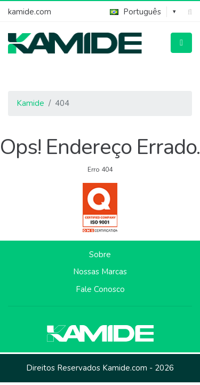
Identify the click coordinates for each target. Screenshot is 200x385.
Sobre (100, 254)
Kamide (30, 103)
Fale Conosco (100, 289)
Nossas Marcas (100, 271)
